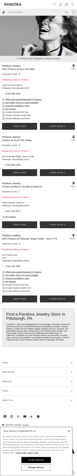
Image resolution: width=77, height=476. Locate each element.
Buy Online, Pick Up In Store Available (22, 102)
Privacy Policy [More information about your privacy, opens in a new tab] (21, 453)
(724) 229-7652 (12, 266)
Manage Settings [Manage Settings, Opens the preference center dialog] (36, 467)
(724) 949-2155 (12, 165)
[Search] (54, 4)
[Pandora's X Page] (18, 416)
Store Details (57, 126)
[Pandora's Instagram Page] (11, 416)
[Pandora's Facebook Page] (5, 416)
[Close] (69, 431)
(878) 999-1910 (12, 94)
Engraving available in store (17, 106)
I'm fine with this (36, 460)
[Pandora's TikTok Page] (31, 416)
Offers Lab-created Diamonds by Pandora (23, 99)
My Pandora (11, 109)
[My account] (60, 4)
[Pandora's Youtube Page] (25, 416)
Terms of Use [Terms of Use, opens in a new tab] (33, 453)
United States (11, 425)
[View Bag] (66, 4)
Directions (19, 126)
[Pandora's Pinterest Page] (38, 416)
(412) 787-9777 (12, 211)
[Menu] (73, 4)
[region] (36, 451)
